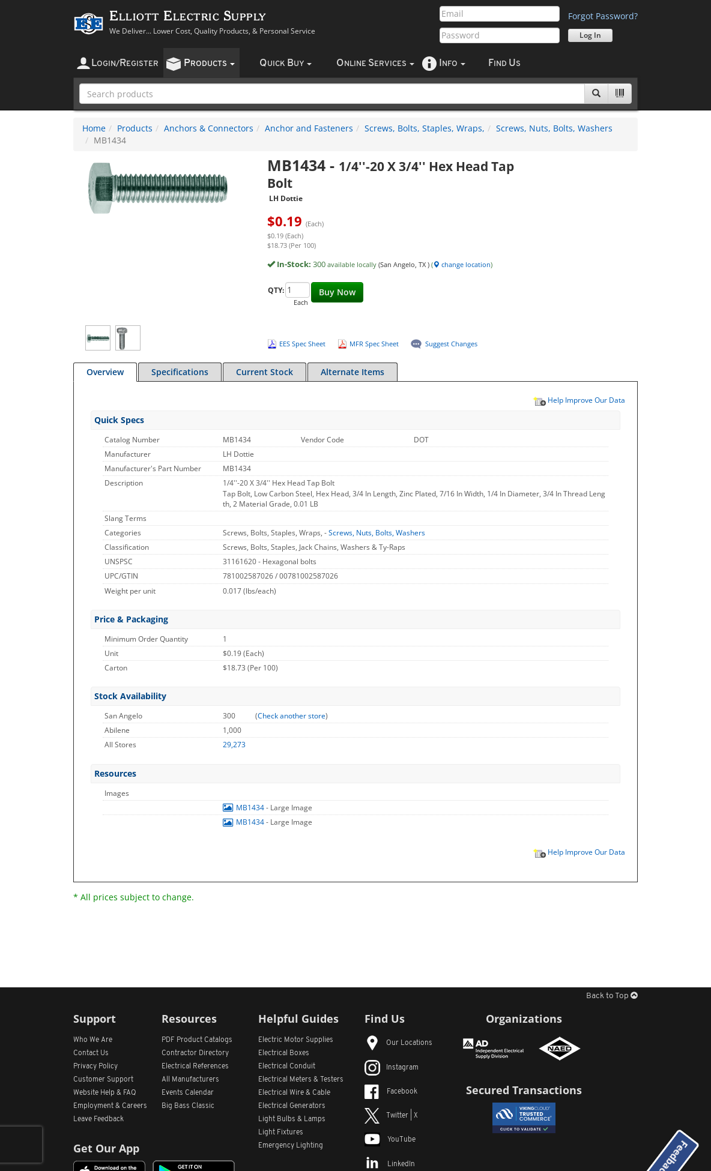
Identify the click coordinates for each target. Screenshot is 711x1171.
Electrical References (195, 1066)
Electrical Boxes (283, 1053)
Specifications (179, 372)
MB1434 (244, 807)
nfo (452, 63)
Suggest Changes (451, 343)
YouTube (390, 1139)
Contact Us (91, 1053)
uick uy (285, 63)
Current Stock (264, 372)
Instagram (392, 1067)
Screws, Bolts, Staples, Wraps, (425, 128)
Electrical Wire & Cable (294, 1093)
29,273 (234, 744)
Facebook (391, 1091)
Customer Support (103, 1079)
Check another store (291, 716)
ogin (125, 63)
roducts (209, 63)
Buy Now (337, 292)
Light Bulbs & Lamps (291, 1119)
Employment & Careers (110, 1106)
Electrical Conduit (286, 1066)
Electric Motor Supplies (295, 1040)
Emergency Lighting (290, 1145)
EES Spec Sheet (302, 343)
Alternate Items (352, 372)
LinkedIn (390, 1164)
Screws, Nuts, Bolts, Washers (554, 128)
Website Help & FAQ (104, 1093)
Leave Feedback (98, 1119)
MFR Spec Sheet (374, 343)
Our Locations (398, 1043)
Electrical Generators (291, 1106)
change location (462, 264)
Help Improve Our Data (579, 400)
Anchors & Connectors (208, 128)
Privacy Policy (95, 1066)
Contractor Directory (195, 1053)
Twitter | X (391, 1115)
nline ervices (375, 63)
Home (94, 128)
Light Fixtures (280, 1132)
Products (135, 128)
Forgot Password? (603, 16)
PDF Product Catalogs (197, 1040)
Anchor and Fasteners (309, 128)
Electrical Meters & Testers (300, 1079)
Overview (105, 372)
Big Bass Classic (188, 1106)
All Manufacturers (190, 1079)
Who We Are (92, 1040)
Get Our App (106, 1148)
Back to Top (612, 996)
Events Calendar (188, 1093)
